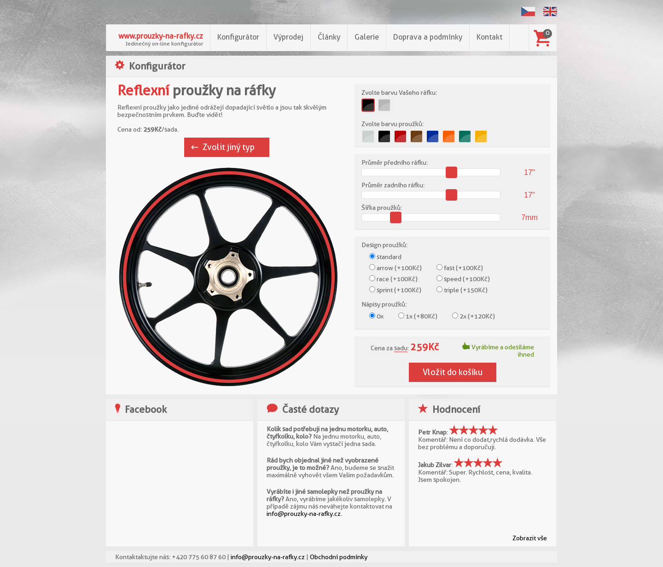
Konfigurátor (238, 37)
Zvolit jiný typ (229, 147)
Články (329, 37)
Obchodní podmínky (338, 557)
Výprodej (288, 37)
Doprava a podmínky (427, 37)
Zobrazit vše (529, 538)
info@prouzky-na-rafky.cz (304, 513)
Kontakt (489, 37)
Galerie (367, 37)
